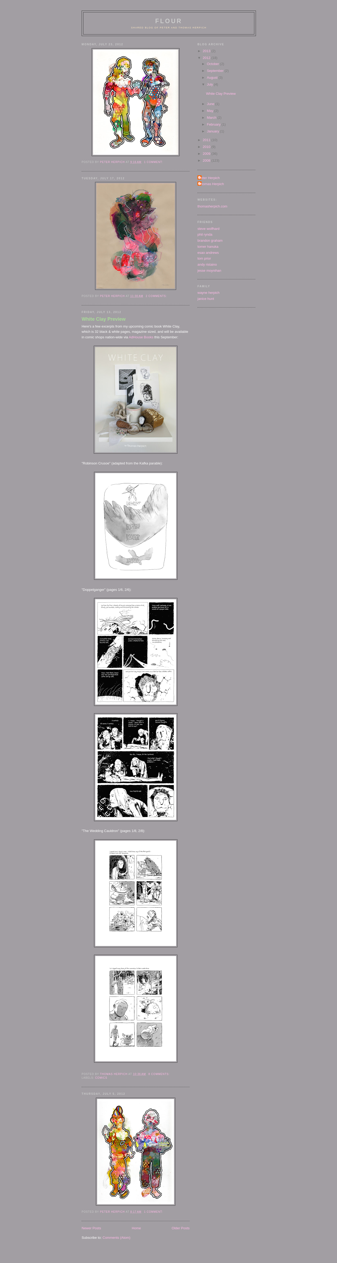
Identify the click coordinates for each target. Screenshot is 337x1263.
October (213, 64)
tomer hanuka (208, 247)
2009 (207, 154)
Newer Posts (91, 1228)
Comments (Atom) (116, 1238)
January (213, 131)
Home (136, 1228)
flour (168, 21)
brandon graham (209, 240)
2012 (207, 58)
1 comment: (154, 162)
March (212, 118)
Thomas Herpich (211, 184)
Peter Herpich (209, 178)
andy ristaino (207, 264)
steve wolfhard (208, 229)
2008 (207, 160)
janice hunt (205, 299)
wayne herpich (208, 293)
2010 (207, 147)
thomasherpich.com (212, 206)
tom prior (204, 258)
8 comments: (159, 1074)
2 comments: (157, 296)
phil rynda (204, 234)
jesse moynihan (209, 271)
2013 (207, 51)
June (211, 104)
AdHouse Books (141, 337)
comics (101, 1077)
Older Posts (181, 1228)
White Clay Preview (104, 319)
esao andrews (208, 253)
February (214, 124)
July (210, 84)
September (216, 71)
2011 (207, 140)
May (210, 111)
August (213, 78)
